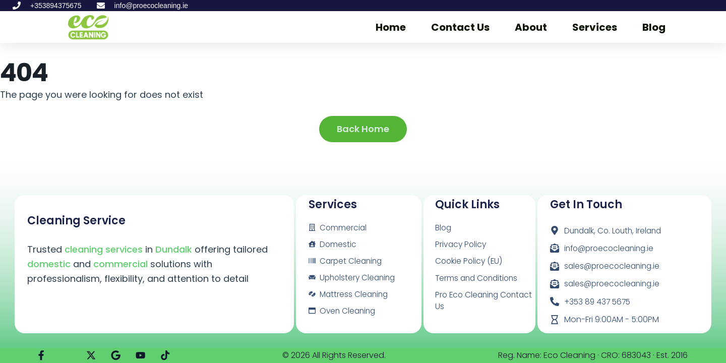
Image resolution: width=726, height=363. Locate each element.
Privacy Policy (461, 244)
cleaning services (104, 249)
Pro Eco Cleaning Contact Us (468, 302)
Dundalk (173, 249)
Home (391, 27)
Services (594, 27)
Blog (654, 27)
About (531, 27)
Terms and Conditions (478, 278)
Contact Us (460, 27)
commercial (120, 264)
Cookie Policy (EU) (470, 261)
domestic (49, 264)
